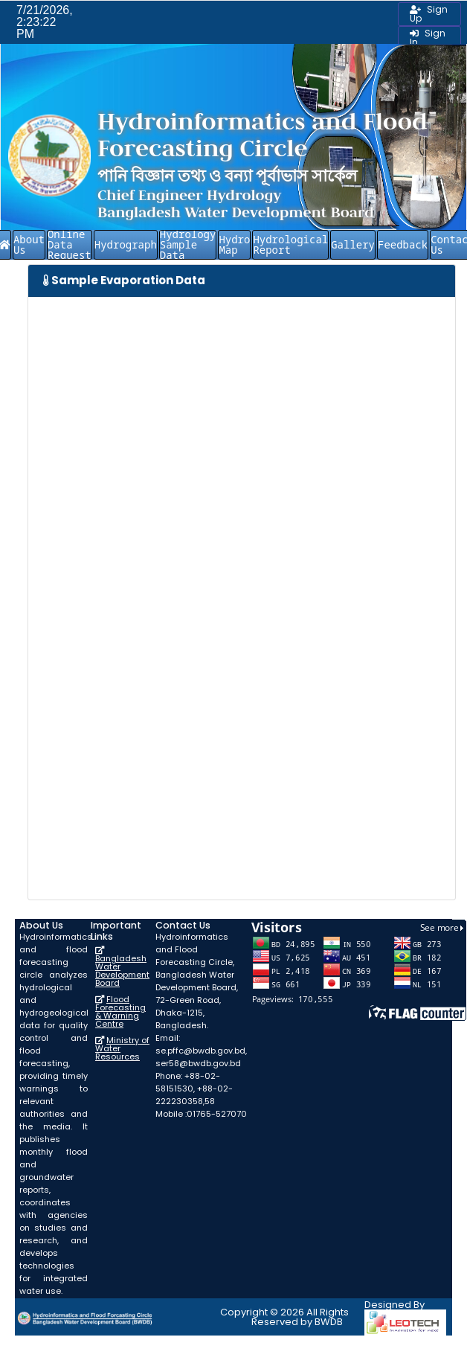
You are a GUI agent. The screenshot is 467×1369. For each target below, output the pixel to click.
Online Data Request (69, 245)
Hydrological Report (290, 244)
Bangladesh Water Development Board (122, 970)
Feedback (403, 244)
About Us (29, 244)
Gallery (353, 244)
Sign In (427, 37)
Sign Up (429, 14)
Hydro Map (234, 244)
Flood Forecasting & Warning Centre (120, 1011)
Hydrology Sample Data (188, 245)
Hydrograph (125, 244)
